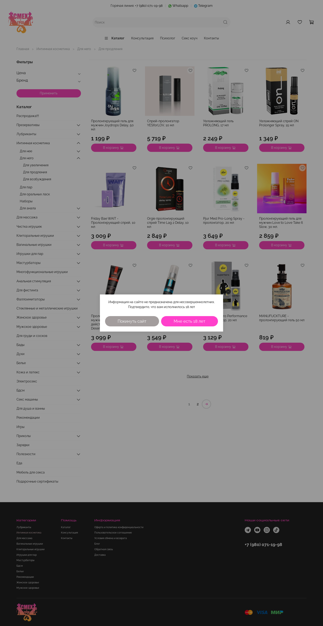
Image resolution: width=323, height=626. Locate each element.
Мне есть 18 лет (189, 321)
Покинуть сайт (132, 321)
